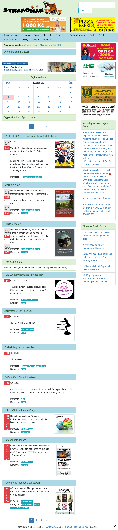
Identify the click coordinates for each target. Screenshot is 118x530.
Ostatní (24, 465)
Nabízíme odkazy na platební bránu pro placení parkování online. (97, 235)
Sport (23, 333)
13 (29, 102)
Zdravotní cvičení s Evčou (18, 310)
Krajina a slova (12, 185)
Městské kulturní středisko (31, 177)
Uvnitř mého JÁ (12, 224)
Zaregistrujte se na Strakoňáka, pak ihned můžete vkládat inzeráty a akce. (98, 257)
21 (38, 107)
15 (48, 102)
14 (38, 102)
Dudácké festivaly (78, 35)
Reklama (36, 39)
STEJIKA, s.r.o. (27, 429)
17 (70, 102)
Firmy (36, 35)
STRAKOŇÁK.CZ (50, 527)
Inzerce (27, 35)
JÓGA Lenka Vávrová (29, 300)
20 (29, 107)
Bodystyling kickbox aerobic (19, 347)
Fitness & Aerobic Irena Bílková (33, 366)
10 (70, 97)
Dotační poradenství (15, 440)
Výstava (24, 213)
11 (8, 102)
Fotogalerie (61, 35)
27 (29, 112)
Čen (71, 83)
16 (59, 102)
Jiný (22, 399)
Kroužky (24, 39)
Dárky (92, 35)
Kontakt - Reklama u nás (76, 527)
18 (8, 107)
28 (38, 112)
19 (19, 107)
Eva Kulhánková (27, 329)
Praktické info (10, 39)
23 (59, 107)
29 (48, 112)
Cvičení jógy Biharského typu (20, 377)
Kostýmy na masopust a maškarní (22, 482)
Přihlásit (47, 39)
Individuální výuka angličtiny (19, 410)
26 (19, 112)
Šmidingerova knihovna (30, 210)
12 (19, 102)
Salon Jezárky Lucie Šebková (97, 198)
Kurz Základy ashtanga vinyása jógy (24, 274)
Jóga (23, 303)
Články (102, 35)
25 (8, 112)
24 (70, 107)
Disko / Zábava (27, 504)
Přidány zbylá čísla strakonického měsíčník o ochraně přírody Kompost (95, 278)
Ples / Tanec (15, 508)
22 (48, 107)
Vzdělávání (25, 432)
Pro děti (25, 508)
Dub (8, 83)
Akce (17, 35)
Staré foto (47, 35)
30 (59, 112)
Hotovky (8, 35)
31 (70, 112)
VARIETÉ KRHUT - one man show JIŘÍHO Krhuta (31, 136)
